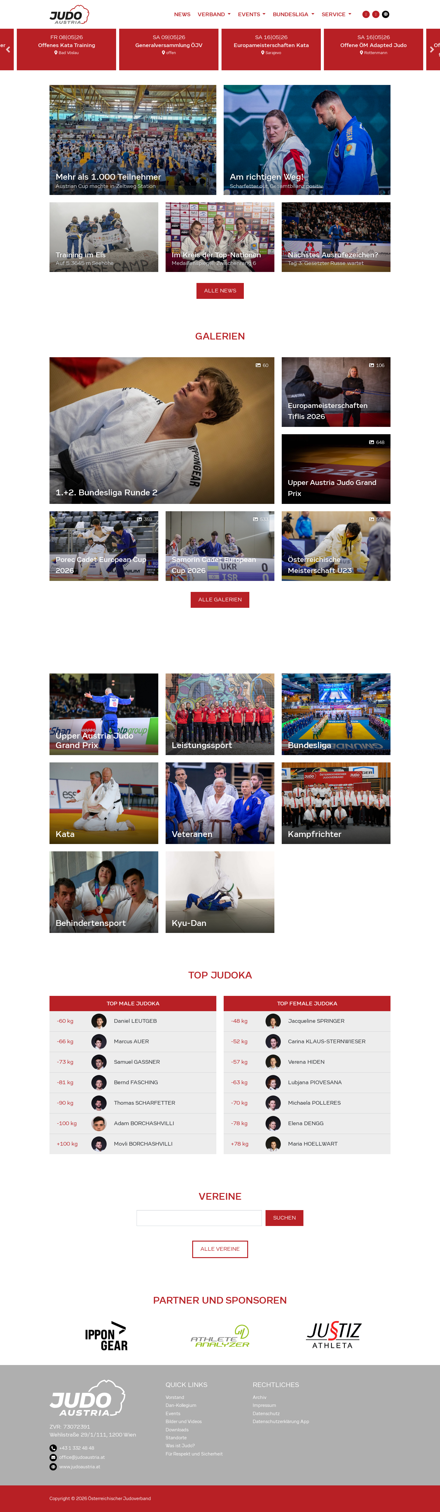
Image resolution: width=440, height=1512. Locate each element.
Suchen (284, 1218)
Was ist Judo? (180, 1445)
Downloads (177, 1430)
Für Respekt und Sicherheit (194, 1454)
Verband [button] (212, 14)
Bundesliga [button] (291, 14)
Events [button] (249, 14)
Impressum (264, 1405)
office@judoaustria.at (77, 1457)
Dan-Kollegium (181, 1405)
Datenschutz (266, 1413)
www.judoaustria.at (75, 1467)
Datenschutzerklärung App (281, 1421)
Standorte (176, 1437)
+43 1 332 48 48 (72, 1448)
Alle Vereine (220, 1249)
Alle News (220, 291)
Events (173, 1413)
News (182, 14)
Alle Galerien (220, 599)
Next (432, 49)
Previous (8, 49)
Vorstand (175, 1397)
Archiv (259, 1397)
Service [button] (334, 14)
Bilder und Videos (184, 1421)
